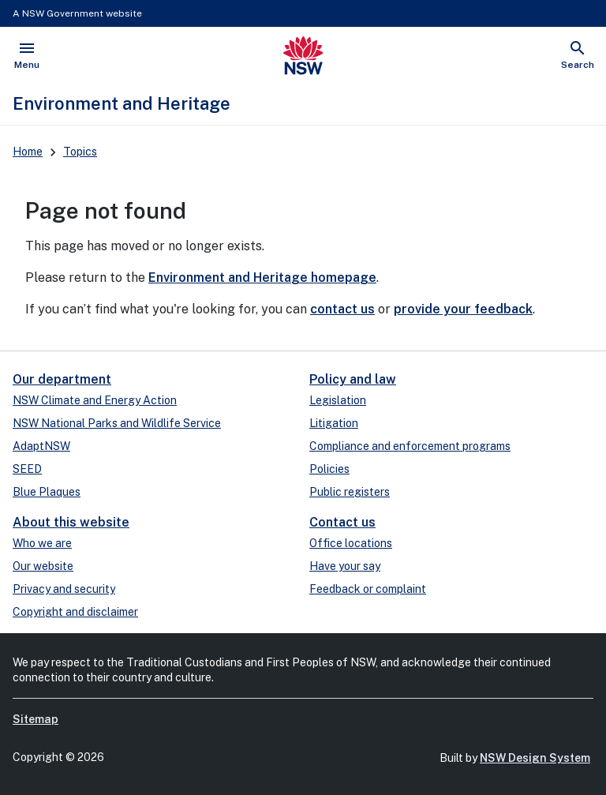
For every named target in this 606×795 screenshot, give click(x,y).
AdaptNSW (41, 446)
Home (28, 151)
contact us (342, 309)
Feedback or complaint (367, 589)
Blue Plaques (46, 492)
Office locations (350, 543)
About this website (71, 522)
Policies (329, 469)
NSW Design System (535, 758)
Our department (62, 379)
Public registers (349, 492)
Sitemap (35, 719)
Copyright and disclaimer (75, 612)
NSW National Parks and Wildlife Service (117, 423)
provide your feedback (463, 309)
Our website (43, 566)
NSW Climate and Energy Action (95, 400)
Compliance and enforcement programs (410, 446)
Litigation (333, 423)
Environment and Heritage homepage (262, 277)
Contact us (342, 522)
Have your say (344, 566)
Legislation (337, 400)
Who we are (42, 543)
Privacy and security (64, 589)
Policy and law (352, 379)
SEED (27, 469)
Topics (80, 151)
